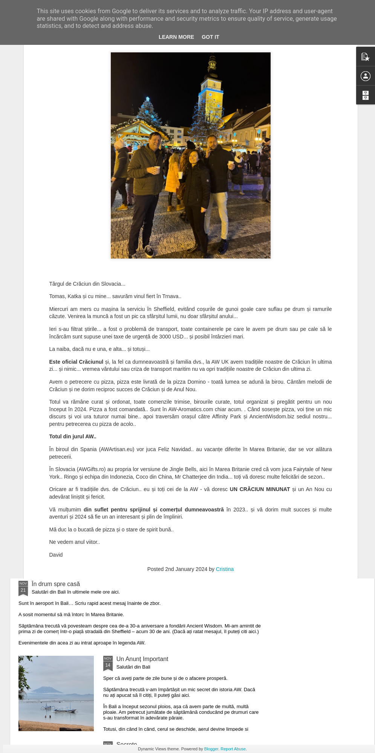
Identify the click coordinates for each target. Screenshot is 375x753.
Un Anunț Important (142, 659)
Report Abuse (233, 749)
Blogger (211, 749)
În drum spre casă (56, 584)
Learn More (176, 37)
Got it (210, 37)
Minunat (127, 498)
